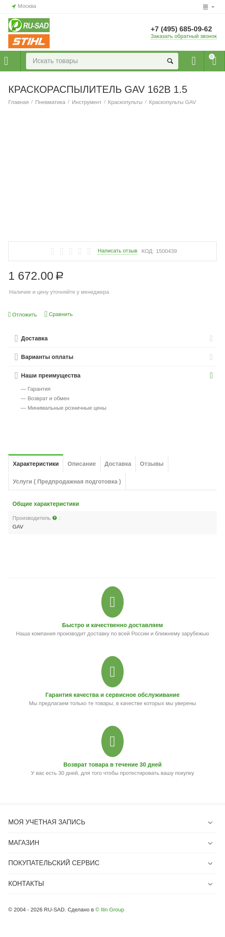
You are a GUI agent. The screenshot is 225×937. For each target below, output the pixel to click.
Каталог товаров (6, 61)
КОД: (147, 251)
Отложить (22, 314)
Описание (81, 463)
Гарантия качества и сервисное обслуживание (112, 695)
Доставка (118, 463)
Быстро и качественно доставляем (112, 625)
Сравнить (59, 314)
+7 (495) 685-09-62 (183, 29)
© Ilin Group (110, 909)
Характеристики (36, 463)
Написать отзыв (117, 251)
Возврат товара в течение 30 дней (112, 764)
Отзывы (151, 463)
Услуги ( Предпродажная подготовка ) (67, 481)
